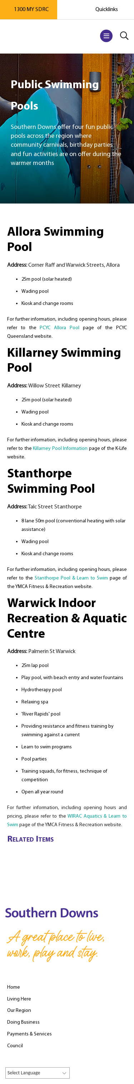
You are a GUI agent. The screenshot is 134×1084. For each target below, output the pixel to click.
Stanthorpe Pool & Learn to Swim (71, 578)
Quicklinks (106, 9)
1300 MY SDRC (31, 9)
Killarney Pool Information (60, 448)
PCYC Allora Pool (59, 328)
